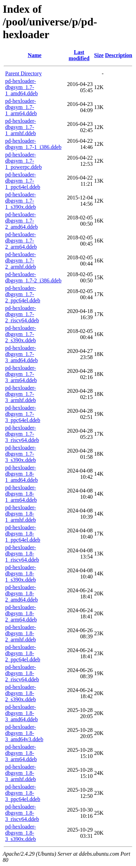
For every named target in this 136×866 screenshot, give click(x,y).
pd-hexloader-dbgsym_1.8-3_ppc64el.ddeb (22, 793)
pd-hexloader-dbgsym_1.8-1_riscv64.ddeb (22, 553)
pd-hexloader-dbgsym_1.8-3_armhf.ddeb (20, 773)
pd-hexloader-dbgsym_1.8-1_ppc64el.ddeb (22, 533)
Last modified (79, 55)
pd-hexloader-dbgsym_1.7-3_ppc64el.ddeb (22, 414)
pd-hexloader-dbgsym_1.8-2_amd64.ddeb (21, 593)
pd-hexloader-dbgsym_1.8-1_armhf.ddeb (20, 514)
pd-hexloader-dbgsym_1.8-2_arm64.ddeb (21, 613)
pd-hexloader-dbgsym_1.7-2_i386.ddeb (33, 277)
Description (118, 55)
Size (99, 55)
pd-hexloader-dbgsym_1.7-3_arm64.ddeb (21, 374)
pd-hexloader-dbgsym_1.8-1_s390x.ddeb (20, 573)
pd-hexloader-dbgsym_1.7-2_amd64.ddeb (21, 221)
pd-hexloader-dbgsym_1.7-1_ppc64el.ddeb (22, 181)
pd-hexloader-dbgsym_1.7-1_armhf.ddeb (20, 127)
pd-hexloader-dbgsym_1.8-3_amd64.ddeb (21, 713)
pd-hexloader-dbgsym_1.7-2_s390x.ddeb (20, 334)
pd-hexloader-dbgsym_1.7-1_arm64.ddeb (21, 107)
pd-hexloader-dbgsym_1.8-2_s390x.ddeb (20, 693)
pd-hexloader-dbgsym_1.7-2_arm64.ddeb (21, 240)
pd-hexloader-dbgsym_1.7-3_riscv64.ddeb (22, 434)
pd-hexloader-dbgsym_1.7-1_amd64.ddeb (21, 87)
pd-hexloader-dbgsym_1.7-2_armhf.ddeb (20, 260)
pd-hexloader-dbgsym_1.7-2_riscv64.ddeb (22, 314)
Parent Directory (23, 73)
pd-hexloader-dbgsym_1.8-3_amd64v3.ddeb (24, 733)
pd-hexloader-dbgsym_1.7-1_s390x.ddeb (20, 201)
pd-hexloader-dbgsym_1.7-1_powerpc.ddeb (23, 161)
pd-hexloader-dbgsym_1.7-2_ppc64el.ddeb (22, 294)
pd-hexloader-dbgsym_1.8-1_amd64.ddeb (21, 474)
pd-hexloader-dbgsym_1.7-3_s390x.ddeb (20, 454)
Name (34, 55)
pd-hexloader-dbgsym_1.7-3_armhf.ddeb (20, 394)
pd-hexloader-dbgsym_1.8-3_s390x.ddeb (20, 833)
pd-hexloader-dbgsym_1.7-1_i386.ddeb (33, 144)
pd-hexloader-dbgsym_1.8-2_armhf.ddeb (20, 633)
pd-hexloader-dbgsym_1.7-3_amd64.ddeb (21, 354)
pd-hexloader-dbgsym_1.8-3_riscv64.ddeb (22, 813)
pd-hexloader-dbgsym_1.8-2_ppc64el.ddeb (22, 653)
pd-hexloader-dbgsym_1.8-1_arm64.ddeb (21, 494)
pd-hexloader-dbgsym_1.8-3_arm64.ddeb (21, 753)
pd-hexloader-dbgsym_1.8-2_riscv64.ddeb (22, 673)
